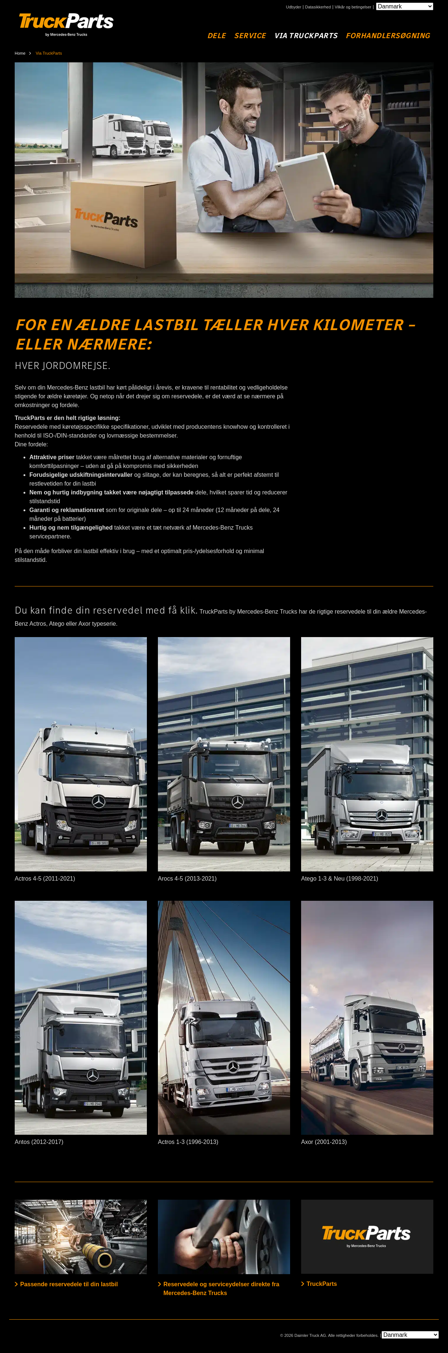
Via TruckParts (305, 36)
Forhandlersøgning (388, 36)
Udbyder (293, 7)
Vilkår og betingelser (353, 7)
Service (250, 36)
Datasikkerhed (318, 7)
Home (20, 53)
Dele (216, 36)
